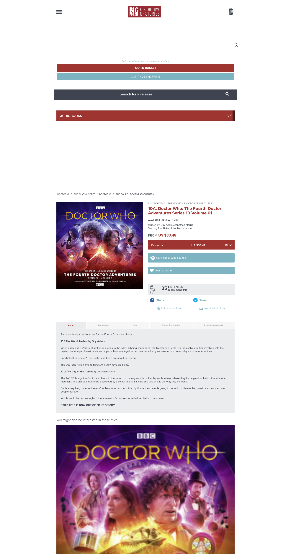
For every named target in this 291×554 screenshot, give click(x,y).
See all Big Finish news (215, 414)
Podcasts (182, 29)
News (160, 29)
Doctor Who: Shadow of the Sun (122, 312)
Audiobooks (92, 47)
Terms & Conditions (135, 544)
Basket (229, 11)
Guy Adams (167, 76)
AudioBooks (76, 29)
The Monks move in (198, 420)
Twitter (172, 377)
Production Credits (161, 159)
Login (214, 2)
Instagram (183, 377)
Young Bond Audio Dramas (114, 420)
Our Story (230, 512)
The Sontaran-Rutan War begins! (204, 460)
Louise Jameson (182, 80)
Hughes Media (75, 548)
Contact (226, 29)
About (205, 29)
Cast (125, 159)
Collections (107, 29)
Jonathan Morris (183, 76)
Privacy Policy (64, 394)
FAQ (232, 516)
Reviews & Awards (207, 159)
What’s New (136, 29)
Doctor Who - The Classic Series (122, 47)
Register (226, 2)
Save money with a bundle (175, 116)
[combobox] (201, 21)
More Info (76, 340)
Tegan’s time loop (105, 457)
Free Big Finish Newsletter (5, 83)
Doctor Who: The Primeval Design (111, 353)
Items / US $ (211, 12)
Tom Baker (164, 80)
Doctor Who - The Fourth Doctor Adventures (173, 47)
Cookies (119, 544)
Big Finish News (73, 413)
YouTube (195, 377)
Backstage (95, 159)
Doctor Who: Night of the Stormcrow (212, 312)
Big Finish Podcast (186, 381)
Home (78, 47)
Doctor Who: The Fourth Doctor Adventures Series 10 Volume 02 (76, 314)
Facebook (162, 377)
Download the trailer (211, 137)
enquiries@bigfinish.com (152, 516)
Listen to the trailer (210, 132)
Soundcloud (211, 377)
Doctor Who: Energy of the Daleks (167, 312)
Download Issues (226, 519)
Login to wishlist (219, 116)
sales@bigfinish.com (119, 516)
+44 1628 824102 (122, 512)
